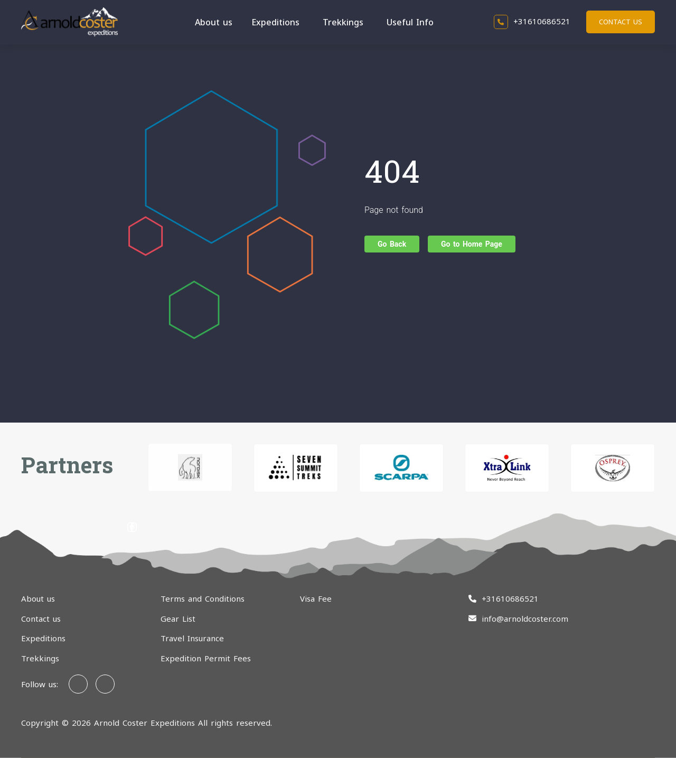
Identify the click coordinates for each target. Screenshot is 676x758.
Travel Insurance (192, 638)
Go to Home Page (471, 244)
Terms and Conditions (203, 598)
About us (213, 22)
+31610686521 (532, 21)
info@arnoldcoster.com (525, 618)
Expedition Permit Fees (206, 658)
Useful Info (410, 22)
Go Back (392, 244)
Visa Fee (316, 598)
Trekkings (343, 22)
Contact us (620, 21)
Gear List (178, 618)
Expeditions (275, 22)
